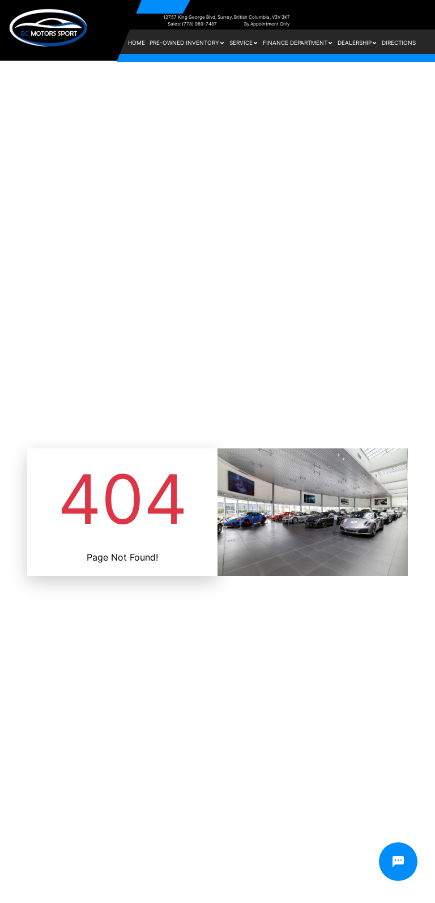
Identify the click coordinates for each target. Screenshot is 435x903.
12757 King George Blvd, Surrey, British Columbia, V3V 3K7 (226, 17)
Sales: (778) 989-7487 (192, 24)
